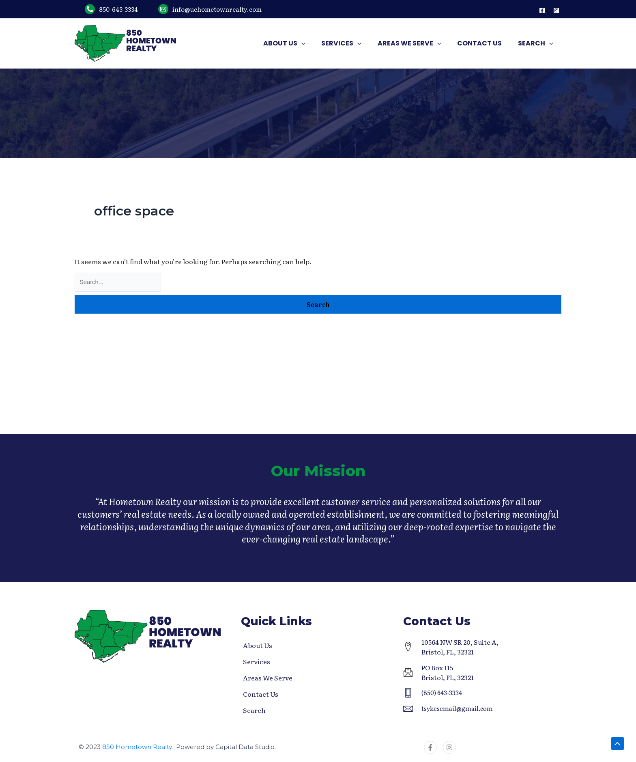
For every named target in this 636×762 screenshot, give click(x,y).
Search (254, 710)
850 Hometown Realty (137, 747)
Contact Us (260, 694)
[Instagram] (556, 10)
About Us (257, 645)
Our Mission (318, 476)
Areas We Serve (267, 677)
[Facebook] (542, 10)
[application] (316, 43)
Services (256, 661)
